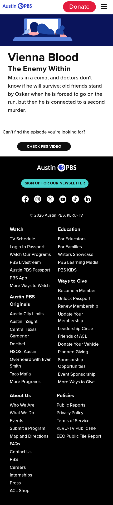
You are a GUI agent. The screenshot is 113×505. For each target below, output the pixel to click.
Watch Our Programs (30, 254)
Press (15, 483)
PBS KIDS (67, 270)
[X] (50, 200)
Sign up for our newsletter (55, 183)
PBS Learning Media (78, 262)
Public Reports (71, 405)
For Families (70, 247)
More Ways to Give (76, 382)
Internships (21, 475)
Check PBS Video (44, 146)
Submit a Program (27, 428)
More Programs (25, 381)
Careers (18, 467)
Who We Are (22, 405)
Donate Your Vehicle (78, 344)
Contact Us (21, 452)
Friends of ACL (72, 336)
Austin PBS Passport (30, 270)
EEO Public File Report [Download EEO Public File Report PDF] (79, 436)
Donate (79, 7)
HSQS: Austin (23, 351)
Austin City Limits (27, 314)
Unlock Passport (74, 298)
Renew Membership (78, 306)
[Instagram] (37, 200)
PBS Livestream (25, 262)
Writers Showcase (76, 254)
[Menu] (104, 7)
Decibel (17, 344)
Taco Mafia (20, 374)
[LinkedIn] (88, 200)
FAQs (15, 444)
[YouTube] (63, 200)
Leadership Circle (75, 328)
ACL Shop (20, 490)
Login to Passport (27, 247)
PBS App (18, 278)
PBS (14, 459)
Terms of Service (73, 420)
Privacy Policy (70, 413)
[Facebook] (25, 200)
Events (16, 420)
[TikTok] (75, 200)
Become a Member (77, 290)
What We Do (22, 413)
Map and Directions (29, 436)
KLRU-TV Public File (76, 428)
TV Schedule (22, 239)
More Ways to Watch (30, 285)
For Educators (72, 239)
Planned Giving (73, 352)
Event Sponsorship (77, 374)
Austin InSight (23, 321)
